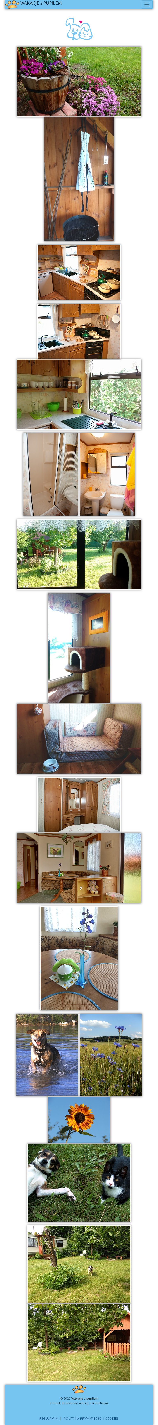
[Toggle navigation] (147, 4)
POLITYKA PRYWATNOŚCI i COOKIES (91, 1418)
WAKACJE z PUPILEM (33, 4)
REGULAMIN (48, 1418)
